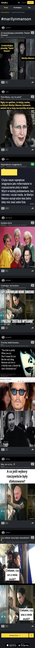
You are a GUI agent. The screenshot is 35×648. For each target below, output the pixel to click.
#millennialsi (23, 166)
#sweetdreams (22, 37)
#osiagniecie (9, 166)
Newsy (2, 287)
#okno (14, 542)
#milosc (8, 542)
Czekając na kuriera (10, 285)
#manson (10, 225)
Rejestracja (30, 2)
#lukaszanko (27, 467)
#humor (12, 287)
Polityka (3, 466)
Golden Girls (6, 223)
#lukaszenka (12, 467)
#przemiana (8, 99)
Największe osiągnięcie (11, 164)
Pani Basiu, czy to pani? (11, 97)
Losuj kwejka (32, 636)
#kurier (16, 287)
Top (29, 7)
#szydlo (17, 542)
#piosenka (8, 37)
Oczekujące (17, 7)
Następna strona (14, 635)
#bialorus (7, 467)
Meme (2, 37)
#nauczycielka (19, 99)
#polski (13, 99)
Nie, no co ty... (8, 464)
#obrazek (8, 287)
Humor (2, 166)
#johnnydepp (18, 345)
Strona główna (5, 12)
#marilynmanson (15, 37)
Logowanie (23, 2)
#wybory (3, 467)
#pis (11, 542)
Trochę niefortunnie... (10, 342)
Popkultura (3, 225)
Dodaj (6, 7)
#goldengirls (24, 225)
